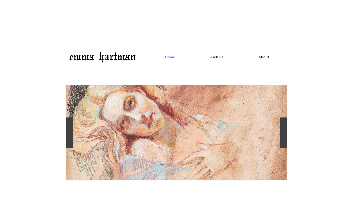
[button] (217, 57)
